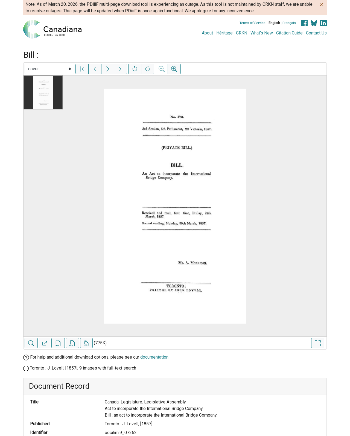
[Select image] (49, 69)
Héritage (224, 33)
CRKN (241, 33)
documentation (154, 357)
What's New (261, 33)
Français (289, 23)
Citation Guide (289, 33)
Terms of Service (253, 23)
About (207, 33)
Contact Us (316, 33)
